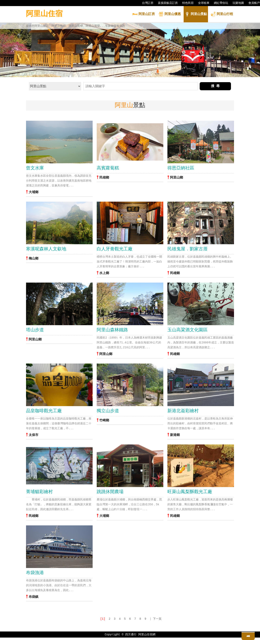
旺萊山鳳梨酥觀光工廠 (189, 494)
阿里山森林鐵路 (112, 331)
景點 (196, 14)
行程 (222, 14)
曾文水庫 (35, 168)
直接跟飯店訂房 (166, 3)
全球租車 (201, 3)
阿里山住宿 (44, 14)
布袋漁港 (35, 575)
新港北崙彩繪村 (183, 412)
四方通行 (130, 637)
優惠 (169, 14)
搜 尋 (215, 86)
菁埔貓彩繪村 (39, 494)
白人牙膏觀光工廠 (114, 250)
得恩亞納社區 (180, 168)
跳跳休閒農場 (110, 494)
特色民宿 (186, 3)
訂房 (143, 14)
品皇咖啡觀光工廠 (44, 412)
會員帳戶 (252, 3)
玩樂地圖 (236, 3)
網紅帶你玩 (219, 3)
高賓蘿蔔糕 (108, 168)
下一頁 (157, 621)
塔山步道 (35, 331)
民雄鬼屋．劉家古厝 (187, 250)
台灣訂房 (145, 3)
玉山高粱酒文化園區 (187, 331)
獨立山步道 (108, 412)
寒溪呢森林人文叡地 (46, 250)
